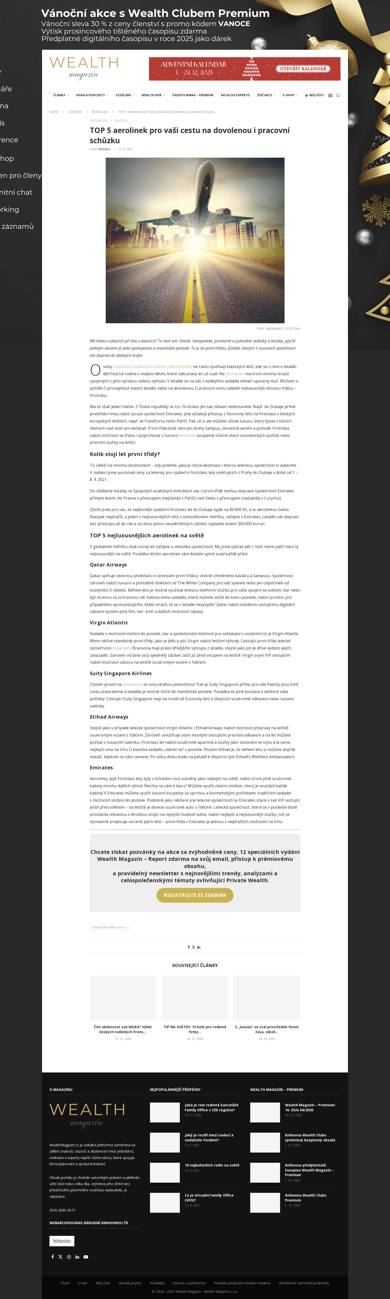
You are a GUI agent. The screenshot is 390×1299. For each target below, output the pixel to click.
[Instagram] (69, 1257)
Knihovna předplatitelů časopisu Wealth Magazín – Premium (309, 1170)
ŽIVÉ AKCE (264, 95)
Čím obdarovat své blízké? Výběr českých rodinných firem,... (123, 1029)
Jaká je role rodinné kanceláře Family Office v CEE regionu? (212, 1107)
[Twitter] (60, 1257)
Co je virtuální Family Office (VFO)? (209, 1198)
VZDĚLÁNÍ (123, 95)
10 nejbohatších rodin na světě (212, 1165)
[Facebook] (52, 1257)
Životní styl (99, 111)
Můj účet (103, 1283)
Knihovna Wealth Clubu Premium (305, 1198)
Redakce (104, 149)
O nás (82, 1283)
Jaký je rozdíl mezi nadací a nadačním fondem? (209, 1137)
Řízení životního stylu (109, 927)
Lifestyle (75, 111)
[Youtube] (86, 1257)
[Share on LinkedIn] (198, 947)
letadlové (188, 435)
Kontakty (157, 1283)
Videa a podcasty (90, 95)
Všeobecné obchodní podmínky (304, 1283)
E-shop (288, 95)
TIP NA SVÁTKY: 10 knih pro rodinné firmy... (195, 1029)
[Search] (338, 95)
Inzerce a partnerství (189, 1283)
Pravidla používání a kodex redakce (242, 1283)
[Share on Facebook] (189, 947)
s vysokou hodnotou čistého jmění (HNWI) (152, 366)
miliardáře (122, 648)
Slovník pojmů (130, 1283)
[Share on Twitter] (193, 947)
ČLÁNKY (59, 95)
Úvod (65, 1283)
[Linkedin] (78, 1257)
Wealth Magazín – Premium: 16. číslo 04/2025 (310, 1107)
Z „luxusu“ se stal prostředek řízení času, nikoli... (266, 1029)
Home (53, 111)
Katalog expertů (235, 95)
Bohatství (235, 373)
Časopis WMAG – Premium (192, 95)
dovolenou (133, 684)
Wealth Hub (151, 95)
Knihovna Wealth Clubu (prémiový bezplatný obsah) (310, 1137)
